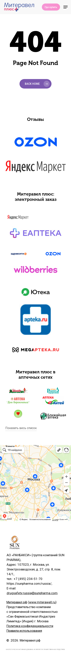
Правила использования (24, 631)
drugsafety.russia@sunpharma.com (32, 593)
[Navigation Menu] (65, 7)
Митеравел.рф (16, 602)
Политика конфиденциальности (29, 626)
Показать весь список (21, 428)
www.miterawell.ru (42, 602)
